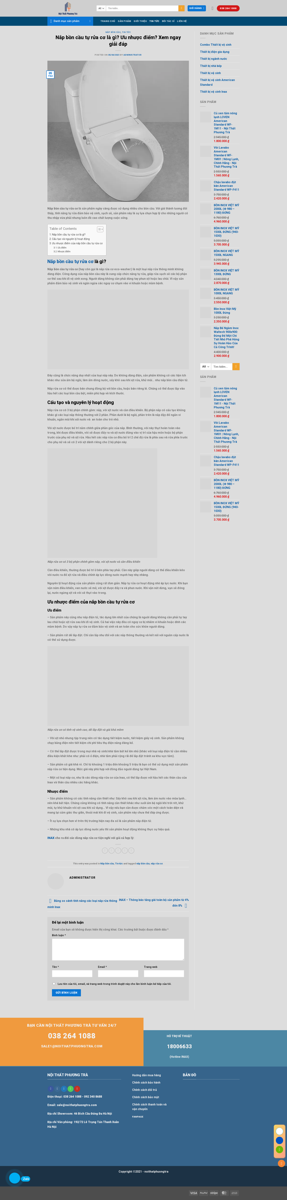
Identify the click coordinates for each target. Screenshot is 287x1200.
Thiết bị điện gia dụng (214, 52)
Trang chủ (107, 21)
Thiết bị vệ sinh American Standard (217, 82)
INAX (50, 838)
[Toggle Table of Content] (98, 229)
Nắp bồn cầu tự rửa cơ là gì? (69, 234)
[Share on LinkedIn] (131, 851)
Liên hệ (182, 21)
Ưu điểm (62, 247)
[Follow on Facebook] (51, 1089)
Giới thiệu (140, 21)
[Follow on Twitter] (64, 1089)
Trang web (150, 967)
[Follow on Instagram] (57, 1089)
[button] (197, 8)
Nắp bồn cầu (113, 32)
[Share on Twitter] (112, 851)
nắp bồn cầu (143, 863)
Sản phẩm (124, 21)
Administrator (132, 55)
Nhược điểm (64, 251)
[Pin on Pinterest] (125, 851)
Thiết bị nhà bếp (211, 66)
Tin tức (154, 21)
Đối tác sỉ (168, 21)
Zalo (25, 1179)
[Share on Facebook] (105, 851)
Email (102, 967)
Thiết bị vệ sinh (210, 73)
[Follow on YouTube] (77, 1089)
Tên (55, 967)
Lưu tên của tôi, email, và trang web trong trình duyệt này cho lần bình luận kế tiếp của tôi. (115, 984)
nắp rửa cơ (157, 863)
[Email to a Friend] (118, 851)
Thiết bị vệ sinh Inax (213, 91)
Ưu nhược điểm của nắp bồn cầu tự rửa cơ (77, 243)
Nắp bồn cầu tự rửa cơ (70, 261)
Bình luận (59, 935)
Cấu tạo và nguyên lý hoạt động (71, 239)
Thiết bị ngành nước (213, 59)
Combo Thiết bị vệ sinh (215, 44)
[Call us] (71, 1089)
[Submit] (181, 8)
